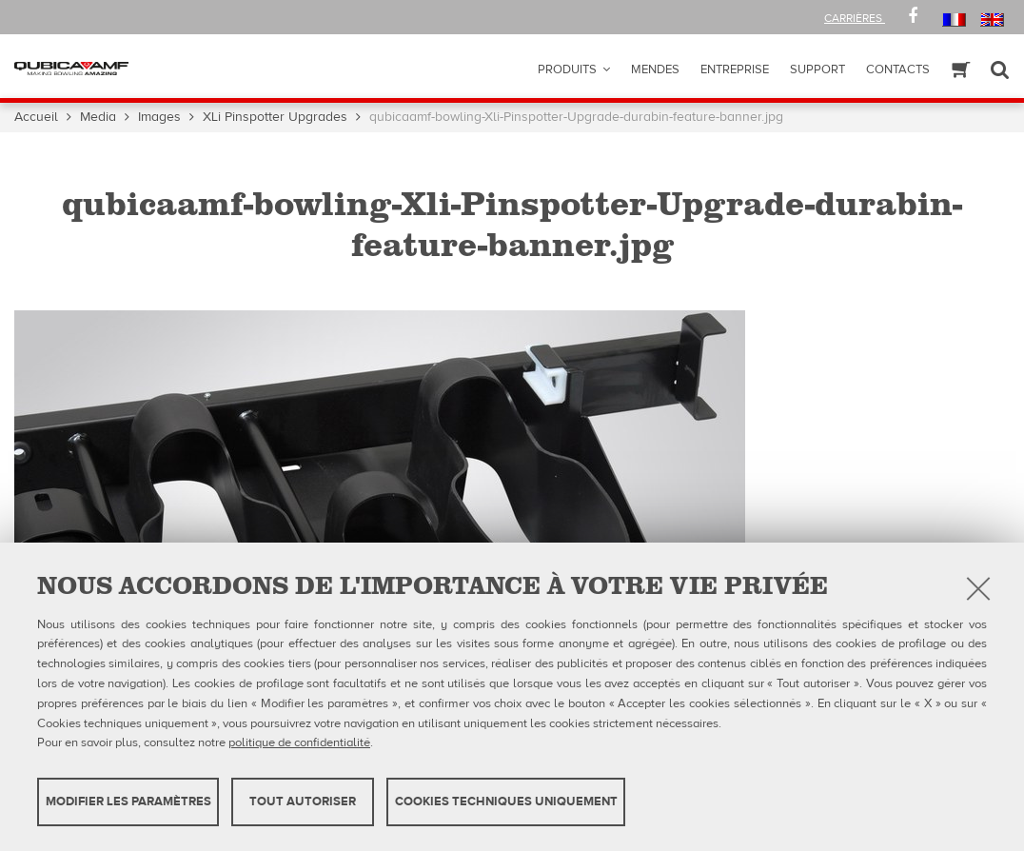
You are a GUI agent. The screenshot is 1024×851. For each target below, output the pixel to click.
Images (159, 117)
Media (98, 117)
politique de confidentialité (299, 742)
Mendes (655, 69)
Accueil (36, 117)
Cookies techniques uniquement (506, 801)
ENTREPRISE (734, 69)
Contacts (898, 69)
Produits (567, 69)
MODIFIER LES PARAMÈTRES (128, 801)
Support (817, 69)
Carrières (854, 18)
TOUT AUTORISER (302, 801)
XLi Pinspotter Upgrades (275, 117)
